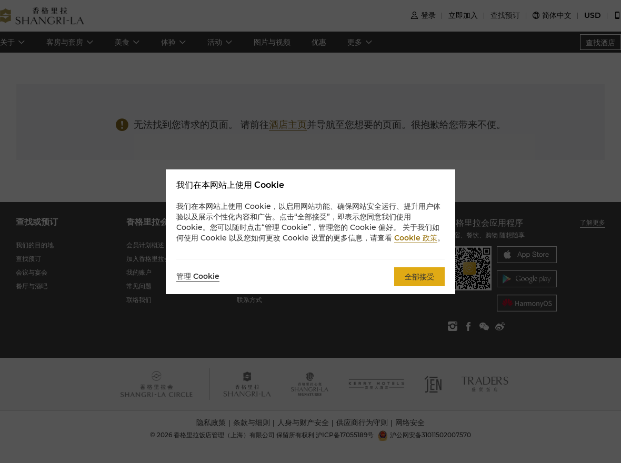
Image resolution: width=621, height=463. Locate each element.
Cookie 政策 (415, 238)
